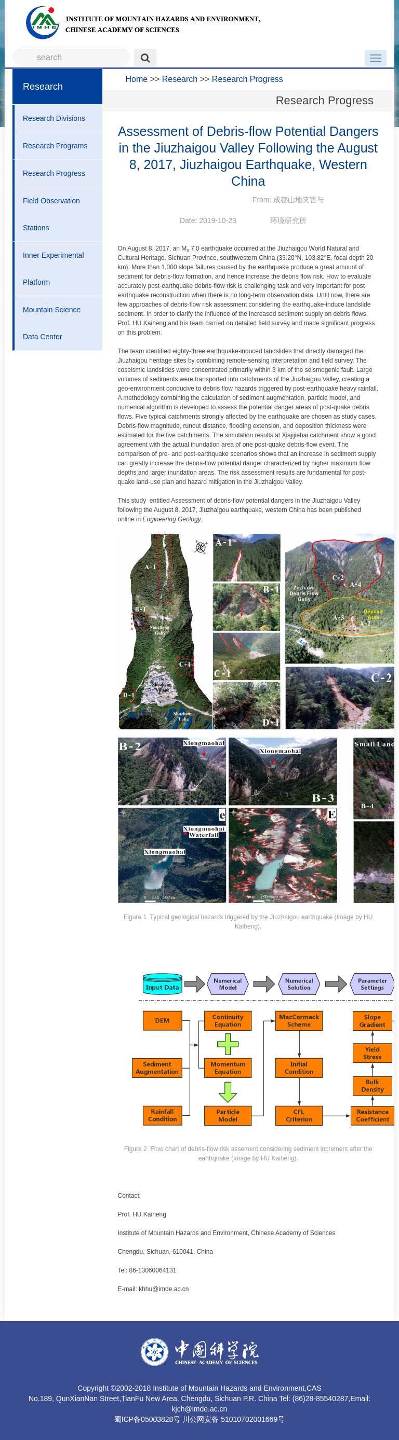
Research (179, 79)
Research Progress (54, 173)
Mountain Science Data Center (52, 323)
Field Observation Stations (51, 214)
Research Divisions (54, 118)
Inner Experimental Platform (53, 268)
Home (137, 79)
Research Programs (55, 146)
